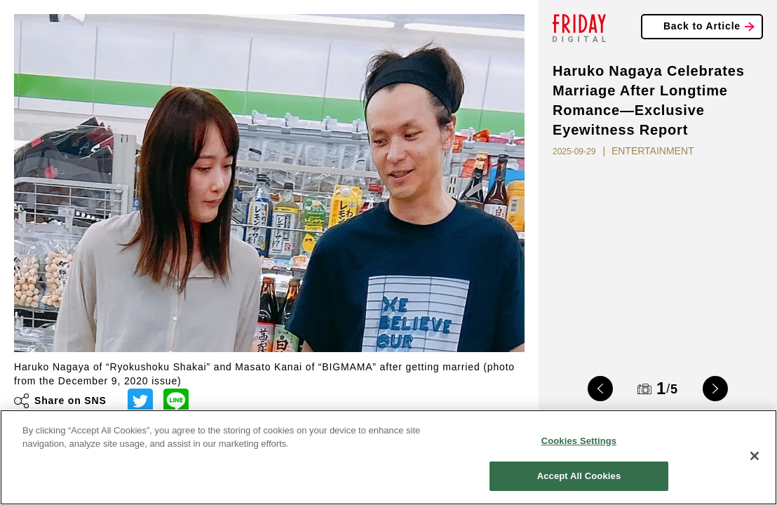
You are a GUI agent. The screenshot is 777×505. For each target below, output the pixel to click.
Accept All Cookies (579, 476)
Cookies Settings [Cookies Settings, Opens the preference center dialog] (579, 441)
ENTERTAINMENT (653, 150)
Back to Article (702, 26)
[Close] (754, 455)
